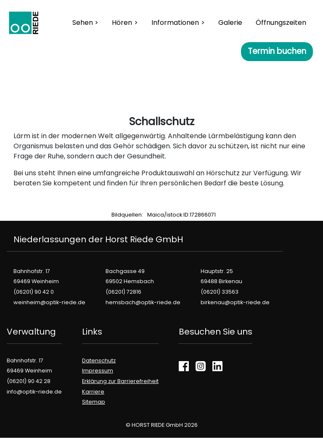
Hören (122, 22)
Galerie (230, 22)
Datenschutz (99, 360)
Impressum (97, 370)
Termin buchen (277, 51)
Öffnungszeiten (281, 22)
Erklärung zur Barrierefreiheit (120, 381)
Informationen (175, 22)
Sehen (82, 22)
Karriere (93, 391)
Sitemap (93, 401)
